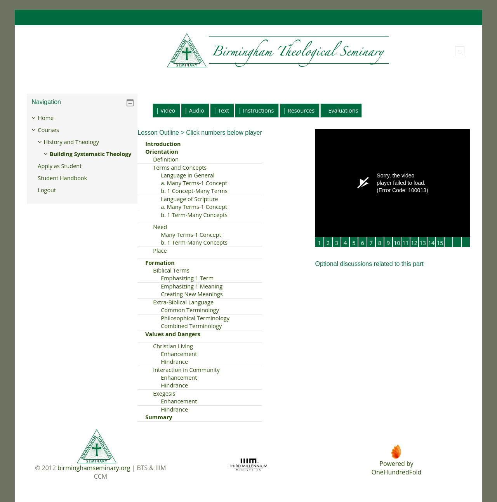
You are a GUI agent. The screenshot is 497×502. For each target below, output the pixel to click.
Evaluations (343, 110)
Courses (53, 130)
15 (440, 243)
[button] (459, 51)
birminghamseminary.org (93, 468)
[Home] (208, 50)
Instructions (258, 110)
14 (431, 243)
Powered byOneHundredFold (396, 467)
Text (223, 110)
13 (423, 243)
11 (405, 243)
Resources (301, 110)
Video (167, 110)
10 (397, 243)
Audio (196, 110)
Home (51, 118)
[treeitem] (82, 160)
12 (414, 243)
